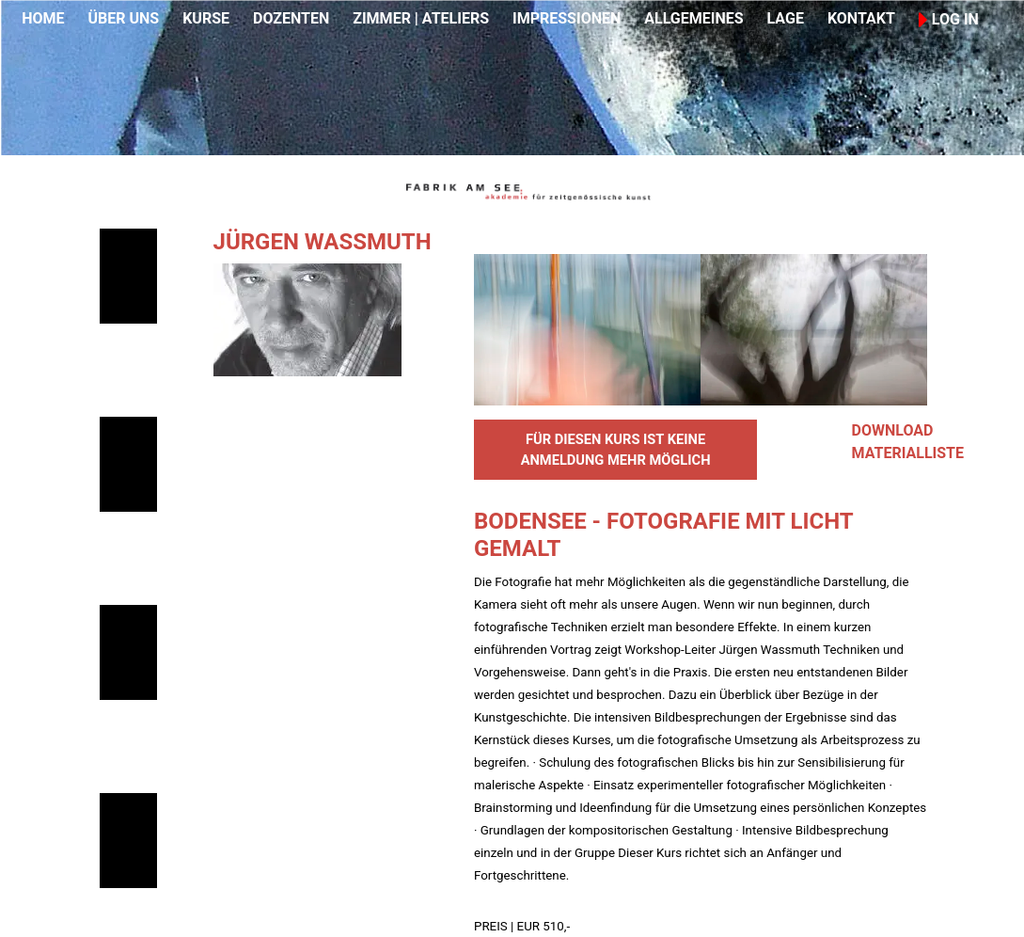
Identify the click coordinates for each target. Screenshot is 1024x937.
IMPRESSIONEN (566, 18)
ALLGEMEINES (693, 18)
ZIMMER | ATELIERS (421, 18)
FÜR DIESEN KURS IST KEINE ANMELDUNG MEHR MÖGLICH (616, 449)
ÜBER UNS (123, 18)
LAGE (785, 18)
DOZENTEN (291, 18)
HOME (43, 18)
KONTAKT (861, 18)
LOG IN (949, 19)
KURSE (205, 18)
